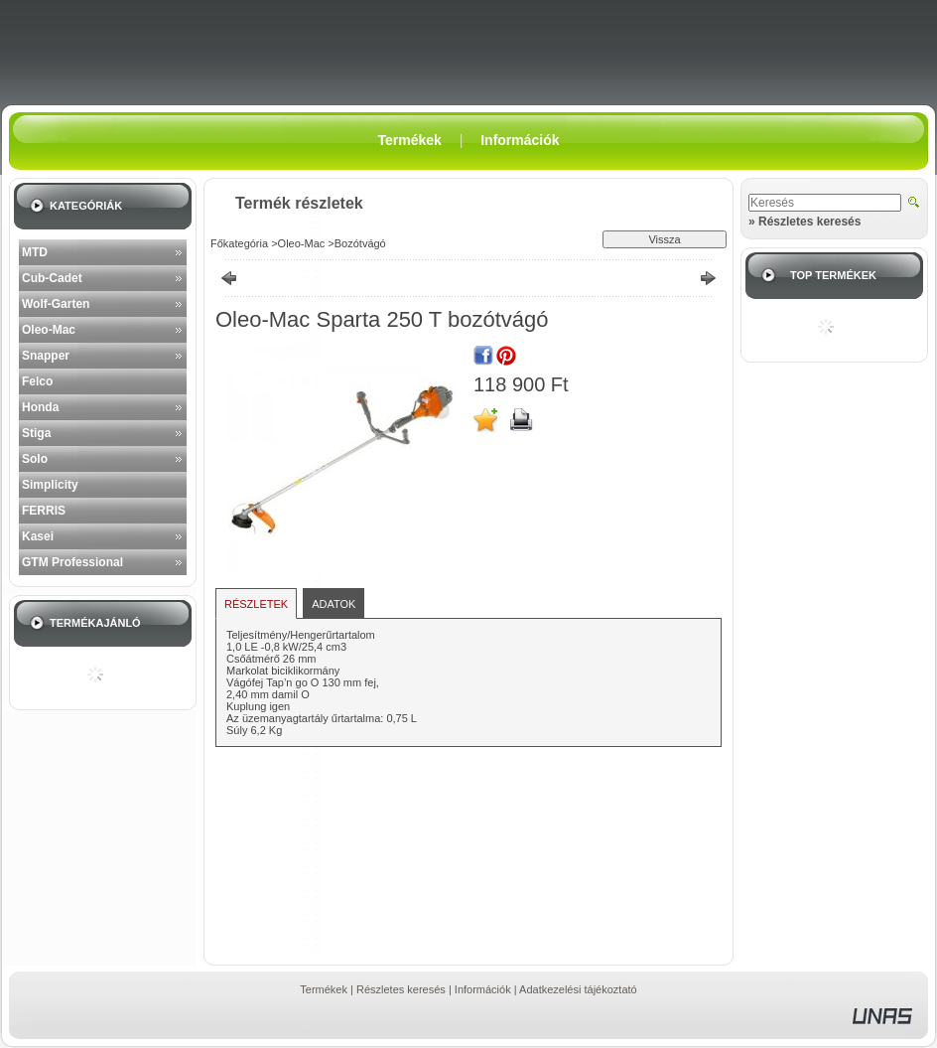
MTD (35, 252)
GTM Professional (72, 562)
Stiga (36, 433)
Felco (37, 381)
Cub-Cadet (52, 278)
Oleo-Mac (48, 330)
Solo (35, 459)
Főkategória (239, 243)
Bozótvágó (360, 243)
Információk (483, 989)
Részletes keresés (401, 989)
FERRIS (44, 511)
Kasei (38, 536)
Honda (40, 407)
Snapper (45, 356)
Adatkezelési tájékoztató (578, 989)
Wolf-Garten (55, 304)
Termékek (323, 989)
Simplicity (50, 485)
